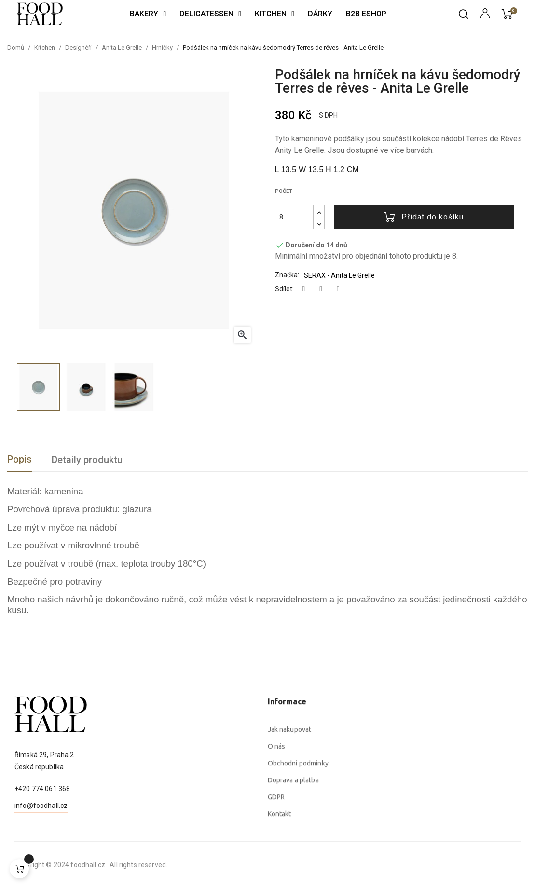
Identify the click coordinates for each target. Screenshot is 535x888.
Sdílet (303, 289)
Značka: (287, 275)
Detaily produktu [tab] (87, 459)
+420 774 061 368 (42, 827)
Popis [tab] (19, 459)
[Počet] (294, 217)
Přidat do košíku (424, 217)
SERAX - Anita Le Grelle (339, 275)
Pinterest (338, 289)
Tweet (320, 289)
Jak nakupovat (290, 825)
